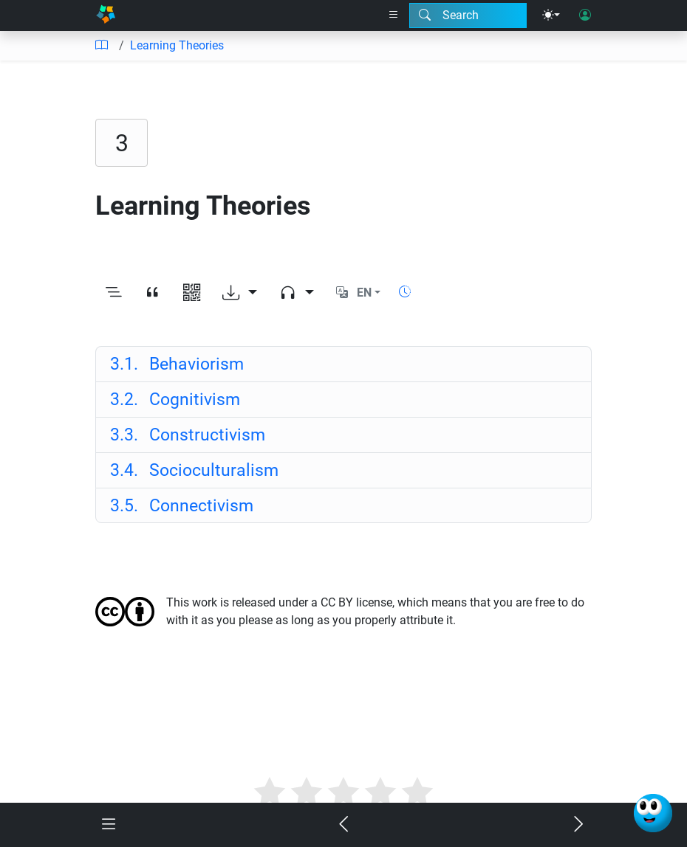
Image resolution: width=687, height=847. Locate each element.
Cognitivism (175, 399)
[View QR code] (192, 293)
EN (364, 293)
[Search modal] (468, 15)
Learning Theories (177, 45)
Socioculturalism (194, 470)
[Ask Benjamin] (653, 813)
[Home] (105, 15)
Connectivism (181, 505)
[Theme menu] (551, 15)
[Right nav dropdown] (393, 15)
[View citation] (152, 293)
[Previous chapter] (343, 826)
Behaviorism (177, 363)
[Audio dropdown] (297, 293)
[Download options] (240, 293)
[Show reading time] (405, 292)
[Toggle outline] (113, 293)
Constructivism (187, 434)
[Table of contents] (101, 46)
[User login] (585, 15)
